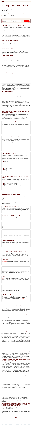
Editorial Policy (3, 423)
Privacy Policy (6, 423)
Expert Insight (12, 15)
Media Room (29, 423)
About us (22, 423)
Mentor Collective (4, 261)
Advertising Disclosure (17, 423)
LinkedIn (3, 278)
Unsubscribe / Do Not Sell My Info (11, 423)
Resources (5, 15)
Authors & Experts (25, 423)
